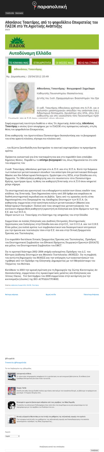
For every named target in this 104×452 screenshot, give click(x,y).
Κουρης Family (21, 388)
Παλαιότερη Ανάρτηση (91, 295)
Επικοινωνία (19, 13)
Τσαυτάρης (35, 285)
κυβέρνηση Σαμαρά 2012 (18, 285)
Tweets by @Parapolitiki (15, 362)
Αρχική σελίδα (51, 295)
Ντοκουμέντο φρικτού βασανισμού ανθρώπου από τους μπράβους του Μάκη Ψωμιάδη (46, 402)
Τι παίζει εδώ (10, 13)
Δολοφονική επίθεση (24, 374)
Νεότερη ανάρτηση (11, 295)
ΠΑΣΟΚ (29, 285)
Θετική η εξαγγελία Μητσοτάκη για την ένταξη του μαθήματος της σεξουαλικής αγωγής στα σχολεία (51, 417)
